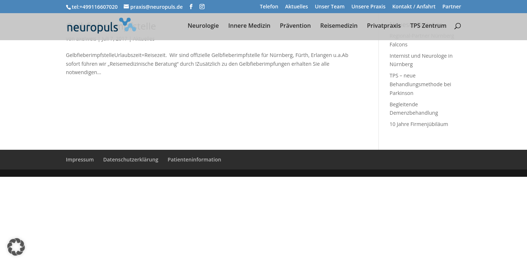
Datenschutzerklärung (130, 159)
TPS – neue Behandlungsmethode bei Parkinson (420, 84)
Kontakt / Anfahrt (414, 7)
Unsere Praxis (368, 7)
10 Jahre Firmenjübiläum (419, 124)
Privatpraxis (384, 26)
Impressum (80, 159)
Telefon (269, 7)
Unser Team (329, 7)
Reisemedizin (339, 26)
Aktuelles (296, 7)
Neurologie (203, 26)
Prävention (295, 26)
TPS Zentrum (428, 26)
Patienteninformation (194, 159)
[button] (16, 247)
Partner (451, 7)
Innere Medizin (249, 26)
